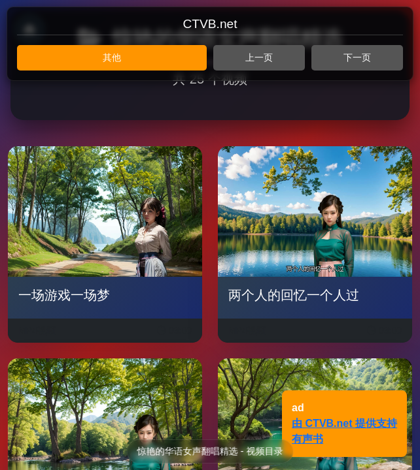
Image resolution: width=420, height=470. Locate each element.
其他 (112, 57)
